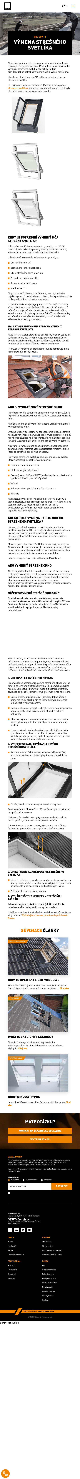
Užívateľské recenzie (16, 1255)
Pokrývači (12, 1266)
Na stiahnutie (47, 1287)
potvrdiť (62, 1186)
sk (65, 6)
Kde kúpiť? (12, 1246)
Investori (11, 1278)
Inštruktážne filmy (49, 1283)
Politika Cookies (48, 1291)
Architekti (12, 1274)
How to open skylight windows (33, 980)
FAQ (43, 1266)
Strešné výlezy (47, 1246)
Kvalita (10, 1242)
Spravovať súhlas (9, 1323)
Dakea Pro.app (48, 1274)
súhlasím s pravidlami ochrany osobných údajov (43, 1193)
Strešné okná (47, 1242)
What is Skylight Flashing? (30, 1037)
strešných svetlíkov (18, 88)
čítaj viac (64, 988)
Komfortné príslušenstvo (52, 1255)
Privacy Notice (47, 1296)
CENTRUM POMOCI (40, 1139)
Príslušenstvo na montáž (51, 1250)
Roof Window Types (24, 1097)
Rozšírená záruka (49, 1270)
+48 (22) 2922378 (14, 1223)
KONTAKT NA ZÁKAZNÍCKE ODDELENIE (40, 1131)
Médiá (10, 1250)
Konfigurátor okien (49, 1278)
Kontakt (45, 1300)
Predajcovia (12, 1270)
